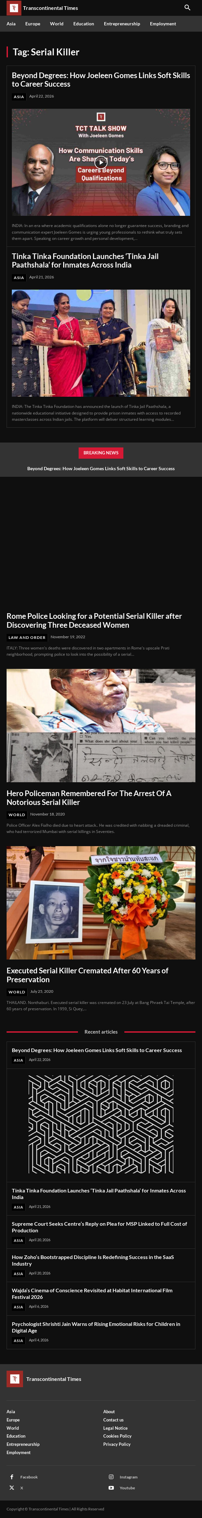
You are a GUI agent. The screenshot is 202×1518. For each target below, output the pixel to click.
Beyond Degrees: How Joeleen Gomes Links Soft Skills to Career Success (101, 79)
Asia (19, 96)
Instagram (129, 1477)
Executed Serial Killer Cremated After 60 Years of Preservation (87, 975)
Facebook (29, 1477)
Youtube (127, 1487)
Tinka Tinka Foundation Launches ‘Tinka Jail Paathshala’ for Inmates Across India (85, 260)
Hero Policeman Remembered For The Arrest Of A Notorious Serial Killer (89, 797)
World (17, 814)
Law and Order (27, 637)
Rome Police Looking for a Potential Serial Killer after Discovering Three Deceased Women (94, 620)
